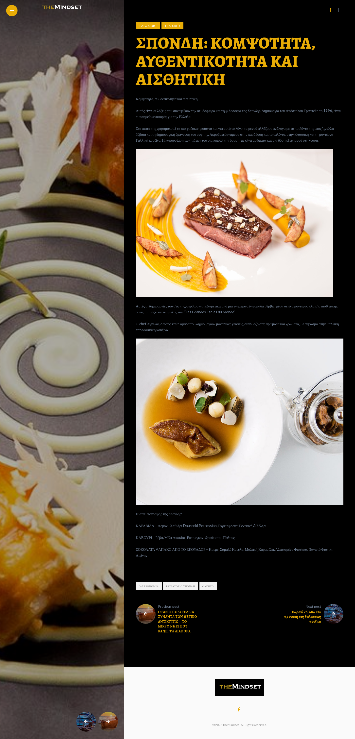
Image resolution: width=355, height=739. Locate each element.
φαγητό (208, 586)
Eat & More (148, 26)
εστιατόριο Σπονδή (180, 586)
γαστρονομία (149, 586)
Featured (172, 26)
